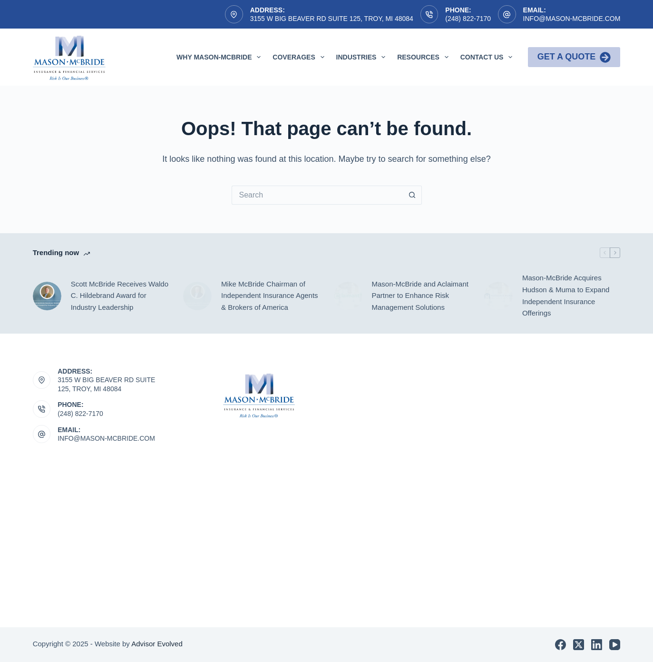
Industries (363, 57)
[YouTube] (614, 644)
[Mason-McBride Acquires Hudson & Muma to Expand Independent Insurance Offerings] (498, 296)
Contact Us (488, 57)
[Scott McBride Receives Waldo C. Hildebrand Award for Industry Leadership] (47, 296)
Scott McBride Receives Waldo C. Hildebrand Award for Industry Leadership (119, 296)
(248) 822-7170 (468, 18)
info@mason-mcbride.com (572, 18)
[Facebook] (560, 644)
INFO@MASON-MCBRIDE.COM (106, 438)
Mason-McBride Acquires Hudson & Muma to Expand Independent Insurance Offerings (565, 295)
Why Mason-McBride (220, 57)
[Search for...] (317, 195)
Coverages (300, 57)
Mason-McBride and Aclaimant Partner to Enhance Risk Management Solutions (420, 296)
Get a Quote (574, 57)
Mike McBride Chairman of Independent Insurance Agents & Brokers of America (269, 296)
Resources (424, 57)
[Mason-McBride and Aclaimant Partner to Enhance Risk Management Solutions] (348, 296)
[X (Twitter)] (578, 644)
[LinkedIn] (596, 644)
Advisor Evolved (157, 644)
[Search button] (412, 195)
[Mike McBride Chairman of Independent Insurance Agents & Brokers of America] (197, 296)
